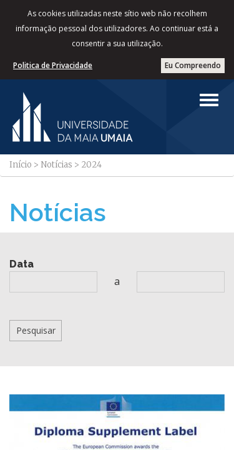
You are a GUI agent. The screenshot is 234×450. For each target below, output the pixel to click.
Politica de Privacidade (52, 65)
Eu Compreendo (193, 65)
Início (20, 164)
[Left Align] (209, 100)
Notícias (56, 164)
